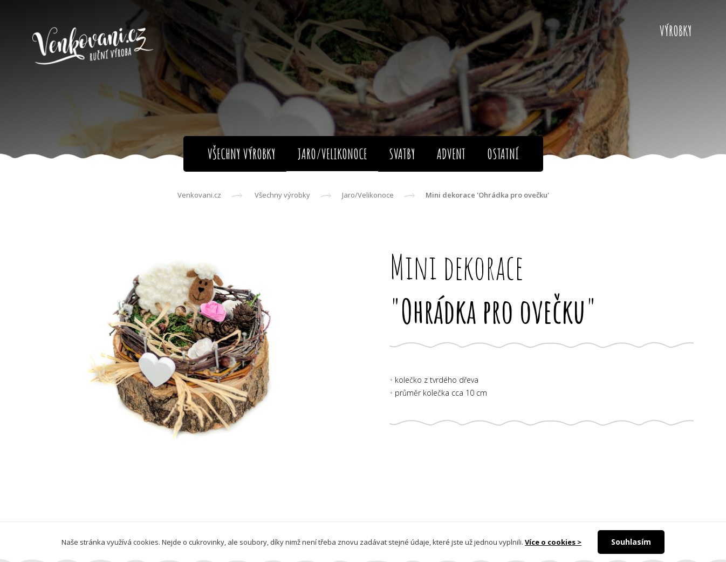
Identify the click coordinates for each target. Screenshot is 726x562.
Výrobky (676, 30)
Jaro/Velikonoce (368, 195)
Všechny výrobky (282, 195)
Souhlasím (631, 542)
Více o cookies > (553, 542)
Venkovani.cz (199, 195)
